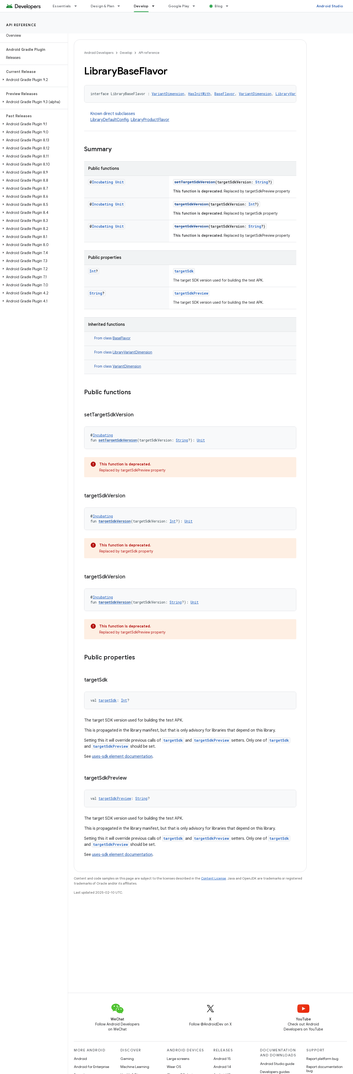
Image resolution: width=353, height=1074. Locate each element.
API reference (21, 25)
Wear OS (174, 1066)
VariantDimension (168, 93)
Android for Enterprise (91, 1066)
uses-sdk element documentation (122, 756)
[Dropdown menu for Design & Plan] (121, 6)
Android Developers (98, 53)
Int (251, 204)
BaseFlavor (224, 93)
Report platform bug (322, 1058)
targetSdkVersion (191, 204)
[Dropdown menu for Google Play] (196, 6)
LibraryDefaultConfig (109, 119)
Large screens (178, 1058)
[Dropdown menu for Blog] (229, 6)
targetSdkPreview (191, 293)
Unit (119, 182)
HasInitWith (199, 93)
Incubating (102, 182)
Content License (213, 878)
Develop (126, 53)
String (261, 182)
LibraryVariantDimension (132, 352)
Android (80, 1058)
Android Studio (329, 6)
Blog (218, 6)
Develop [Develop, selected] (141, 6)
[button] (33, 80)
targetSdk (184, 271)
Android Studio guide (277, 1063)
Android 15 (222, 1058)
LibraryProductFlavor (150, 119)
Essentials (62, 6)
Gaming (127, 1058)
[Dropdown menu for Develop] (155, 6)
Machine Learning (134, 1066)
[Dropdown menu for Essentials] (78, 6)
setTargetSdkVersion (194, 182)
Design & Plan (102, 6)
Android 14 (222, 1066)
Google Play (178, 6)
